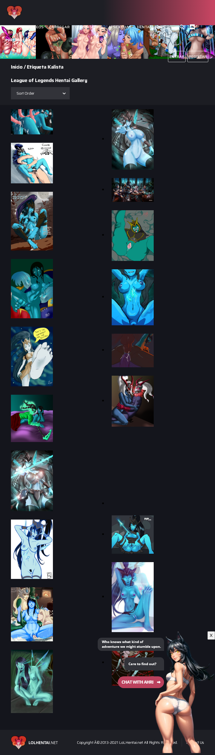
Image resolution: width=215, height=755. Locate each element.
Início (16, 67)
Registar (198, 56)
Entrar (176, 56)
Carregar (59, 27)
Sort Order (25, 93)
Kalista (56, 67)
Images (17, 27)
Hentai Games (151, 27)
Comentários (89, 27)
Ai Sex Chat (119, 27)
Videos (37, 27)
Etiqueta (36, 67)
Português (16, 40)
